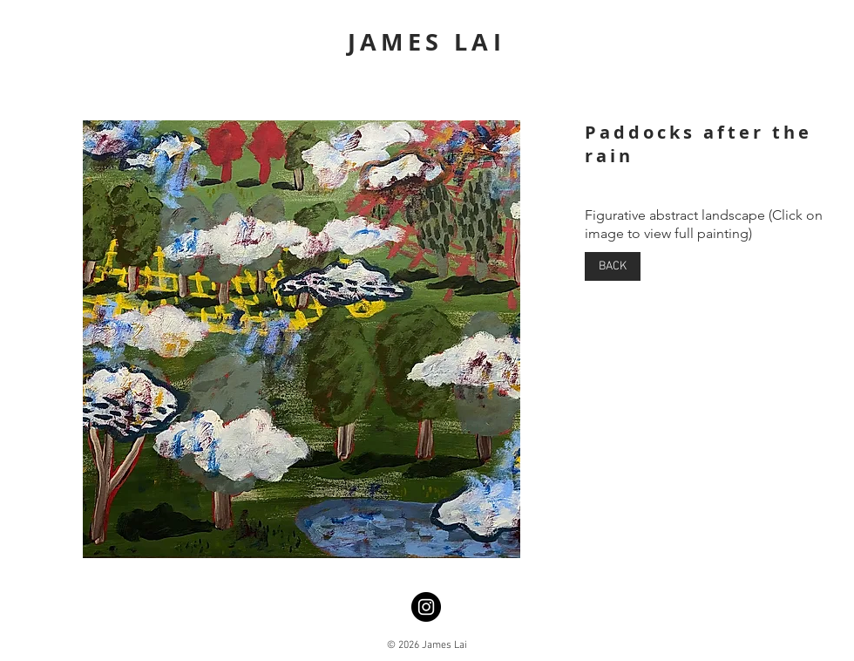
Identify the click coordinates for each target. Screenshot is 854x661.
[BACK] (612, 266)
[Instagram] (426, 607)
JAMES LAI (427, 41)
